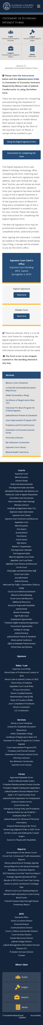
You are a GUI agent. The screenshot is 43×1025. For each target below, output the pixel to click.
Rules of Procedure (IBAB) (21, 700)
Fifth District (21, 543)
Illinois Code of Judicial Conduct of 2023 (21, 679)
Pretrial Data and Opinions (21, 647)
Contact (21, 955)
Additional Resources (21, 602)
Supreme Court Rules (21, 669)
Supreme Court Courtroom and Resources (21, 519)
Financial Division (21, 924)
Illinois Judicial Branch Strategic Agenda (21, 863)
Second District (21, 532)
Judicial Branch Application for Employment (21, 798)
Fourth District (21, 539)
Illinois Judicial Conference (21, 640)
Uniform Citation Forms (21, 801)
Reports (21, 849)
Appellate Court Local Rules (21, 560)
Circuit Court (21, 567)
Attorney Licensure (14, 437)
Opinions (21, 656)
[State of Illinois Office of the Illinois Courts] (18, 6)
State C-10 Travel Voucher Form (21, 795)
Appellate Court (21, 522)
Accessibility (36, 1015)
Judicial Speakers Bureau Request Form (21, 791)
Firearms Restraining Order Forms (21, 826)
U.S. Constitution (21, 710)
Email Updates (22, 1016)
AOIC (21, 913)
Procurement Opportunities (21, 626)
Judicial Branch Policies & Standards (21, 415)
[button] (38, 6)
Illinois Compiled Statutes (21, 693)
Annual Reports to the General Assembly (21, 866)
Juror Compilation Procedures (21, 703)
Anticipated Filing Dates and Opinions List (21, 491)
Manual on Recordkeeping (21, 595)
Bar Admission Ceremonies (17, 442)
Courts (21, 470)
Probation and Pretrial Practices (20, 425)
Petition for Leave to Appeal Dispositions (22, 494)
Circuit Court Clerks (21, 574)
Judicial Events (21, 609)
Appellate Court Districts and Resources (21, 564)
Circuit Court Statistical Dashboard (21, 591)
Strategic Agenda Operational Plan (21, 877)
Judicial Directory (21, 581)
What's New (21, 964)
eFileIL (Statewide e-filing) (17, 395)
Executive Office (21, 917)
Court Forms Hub (21, 805)
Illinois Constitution (21, 707)
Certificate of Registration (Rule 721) (20, 401)
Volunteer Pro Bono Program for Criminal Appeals (20, 409)
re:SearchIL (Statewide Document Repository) (21, 389)
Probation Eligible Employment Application (21, 622)
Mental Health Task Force (17, 452)
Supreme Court (21, 473)
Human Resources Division (21, 938)
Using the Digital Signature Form (21, 141)
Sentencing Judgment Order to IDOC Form (21, 829)
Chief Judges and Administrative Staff (21, 570)
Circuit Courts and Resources (21, 598)
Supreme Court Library (16, 447)
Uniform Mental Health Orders (21, 781)
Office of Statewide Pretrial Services (22, 643)
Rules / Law (21, 665)
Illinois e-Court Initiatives (17, 383)
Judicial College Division (21, 941)
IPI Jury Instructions (21, 689)
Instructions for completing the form (21, 155)
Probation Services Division (21, 952)
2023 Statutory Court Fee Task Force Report (21, 873)
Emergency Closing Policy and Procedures (21, 808)
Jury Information (21, 577)
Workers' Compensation (21, 546)
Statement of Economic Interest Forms (20, 431)
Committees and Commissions (21, 498)
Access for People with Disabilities (21, 605)
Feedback (15, 1015)
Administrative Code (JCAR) (21, 696)
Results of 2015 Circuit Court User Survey (21, 880)
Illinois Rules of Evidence (21, 683)
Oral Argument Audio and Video (21, 487)
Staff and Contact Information (21, 512)
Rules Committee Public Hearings (21, 501)
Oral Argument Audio (21, 553)
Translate (6, 1015)
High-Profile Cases (21, 616)
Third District (21, 536)
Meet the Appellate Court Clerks (21, 557)
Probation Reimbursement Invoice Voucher (21, 784)
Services (19, 66)
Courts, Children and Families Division (21, 931)
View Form (21, 295)
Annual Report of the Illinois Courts (21, 852)
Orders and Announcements (21, 484)
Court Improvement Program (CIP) (21, 420)
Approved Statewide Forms (21, 777)
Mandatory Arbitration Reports (21, 870)
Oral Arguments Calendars (21, 550)
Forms (21, 774)
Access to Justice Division (21, 920)
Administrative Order (28, 79)
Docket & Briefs (21, 480)
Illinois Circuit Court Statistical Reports (21, 890)
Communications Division (21, 927)
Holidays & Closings (21, 629)
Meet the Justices (21, 477)
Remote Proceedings (21, 612)
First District (21, 529)
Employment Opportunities (21, 619)
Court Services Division (21, 934)
